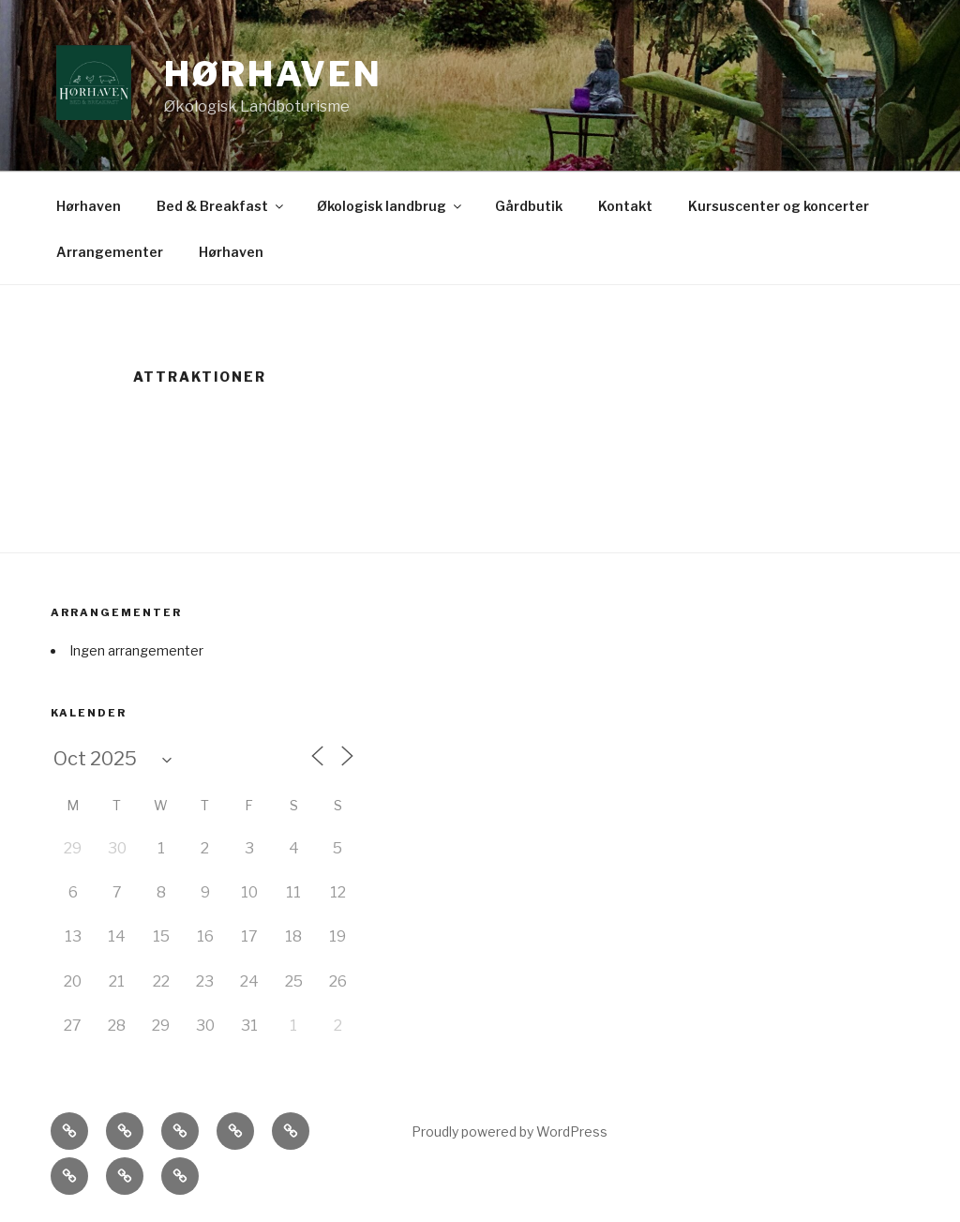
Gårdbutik (528, 206)
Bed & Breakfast (221, 206)
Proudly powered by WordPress (510, 1131)
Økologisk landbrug (390, 206)
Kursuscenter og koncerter (778, 206)
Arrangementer (109, 252)
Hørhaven (273, 74)
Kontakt (625, 206)
